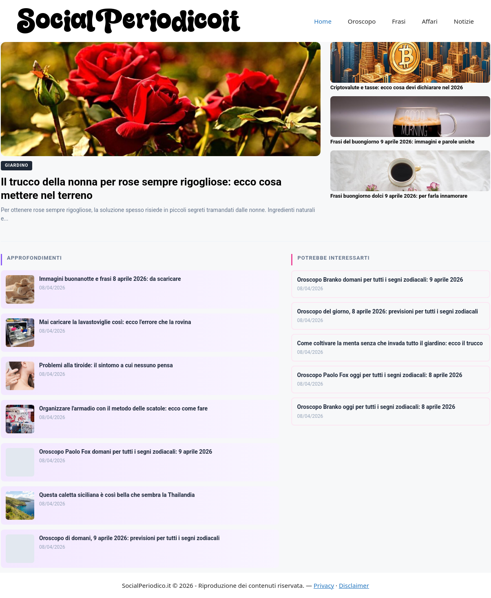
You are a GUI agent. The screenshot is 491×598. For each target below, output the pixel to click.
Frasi (398, 21)
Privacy (324, 585)
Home (323, 21)
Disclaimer (354, 585)
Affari (429, 21)
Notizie (464, 21)
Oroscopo (362, 21)
